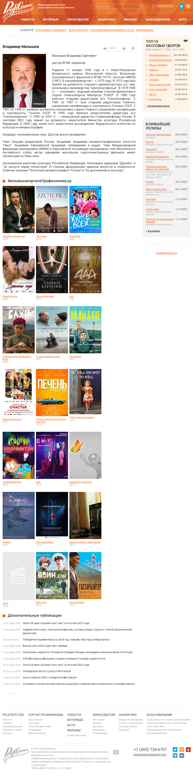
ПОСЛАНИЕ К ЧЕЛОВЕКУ (50, 30)
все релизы (154, 231)
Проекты (7, 723)
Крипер (150, 182)
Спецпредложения (12, 726)
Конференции (100, 733)
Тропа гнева (152, 209)
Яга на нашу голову (159, 84)
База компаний (158, 19)
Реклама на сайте (12, 730)
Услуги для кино (155, 726)
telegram (175, 755)
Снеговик (151, 199)
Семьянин (151, 149)
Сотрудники (34, 730)
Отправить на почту (133, 48)
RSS (188, 6)
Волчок (150, 142)
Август (152, 94)
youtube (188, 749)
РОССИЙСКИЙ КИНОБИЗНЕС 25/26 (112, 30)
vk (182, 755)
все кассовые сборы (159, 106)
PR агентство (13, 715)
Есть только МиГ (158, 89)
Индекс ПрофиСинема (131, 719)
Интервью (50, 19)
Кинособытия (78, 19)
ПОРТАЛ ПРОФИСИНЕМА (45, 715)
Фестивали (98, 719)
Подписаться (165, 6)
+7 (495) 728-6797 (150, 749)
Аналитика (106, 19)
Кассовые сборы (128, 726)
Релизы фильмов (76, 735)
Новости (27, 19)
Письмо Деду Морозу (160, 60)
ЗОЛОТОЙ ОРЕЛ (78, 30)
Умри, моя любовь (159, 75)
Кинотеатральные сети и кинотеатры (167, 723)
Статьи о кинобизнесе (131, 723)
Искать (141, 6)
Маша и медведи (158, 65)
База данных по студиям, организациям (168, 719)
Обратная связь (37, 733)
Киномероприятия (157, 733)
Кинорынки (99, 730)
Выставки (98, 726)
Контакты (8, 733)
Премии (97, 723)
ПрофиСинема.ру (166, 253)
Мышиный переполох (157, 156)
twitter (181, 6)
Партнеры (33, 723)
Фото (183, 19)
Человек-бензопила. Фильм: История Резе (157, 168)
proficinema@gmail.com (150, 754)
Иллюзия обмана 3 (159, 55)
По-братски (155, 99)
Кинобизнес (145, 30)
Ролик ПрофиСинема (39, 726)
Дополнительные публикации (35, 615)
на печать (124, 48)
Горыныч (154, 79)
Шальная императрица (158, 134)
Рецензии (124, 730)
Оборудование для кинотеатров (164, 730)
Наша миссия (35, 719)
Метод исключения (156, 189)
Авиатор (154, 70)
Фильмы (130, 19)
